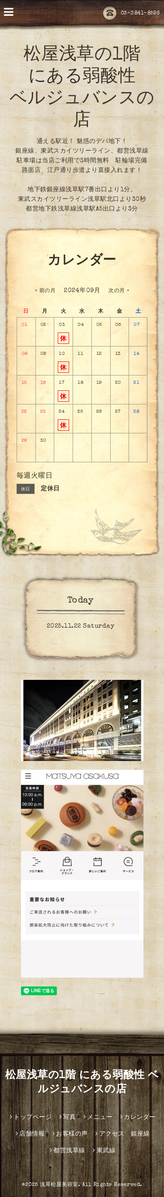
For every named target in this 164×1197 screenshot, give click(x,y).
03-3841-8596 (131, 14)
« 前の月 (45, 291)
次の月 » (118, 291)
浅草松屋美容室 (59, 1185)
